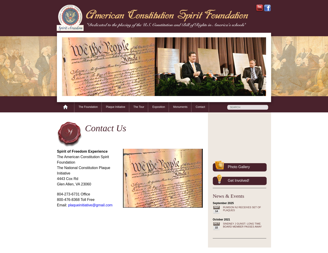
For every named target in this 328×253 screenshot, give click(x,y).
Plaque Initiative (115, 107)
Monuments (180, 107)
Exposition (158, 107)
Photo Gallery (239, 167)
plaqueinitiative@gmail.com (90, 205)
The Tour (138, 107)
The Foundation (88, 107)
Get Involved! (238, 180)
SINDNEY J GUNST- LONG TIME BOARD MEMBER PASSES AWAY (242, 225)
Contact (200, 107)
